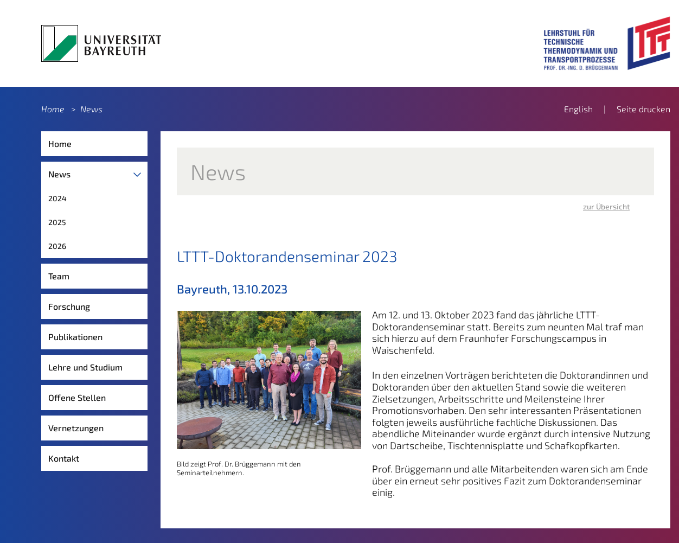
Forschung (69, 306)
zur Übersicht (606, 206)
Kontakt (63, 458)
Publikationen (75, 336)
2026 (57, 246)
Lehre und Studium (85, 367)
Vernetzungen (76, 428)
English (578, 109)
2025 (57, 222)
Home (53, 109)
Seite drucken (643, 109)
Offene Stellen (77, 397)
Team (58, 276)
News (91, 109)
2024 (57, 198)
